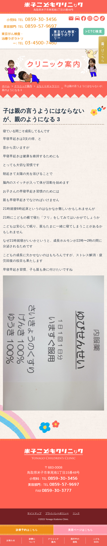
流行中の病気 (75, 540)
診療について (32, 540)
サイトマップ (34, 513)
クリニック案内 (53, 540)
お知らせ (10, 540)
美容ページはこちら (103, 50)
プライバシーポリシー (57, 513)
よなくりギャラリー (48, 86)
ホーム (6, 86)
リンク (76, 513)
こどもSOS (96, 540)
